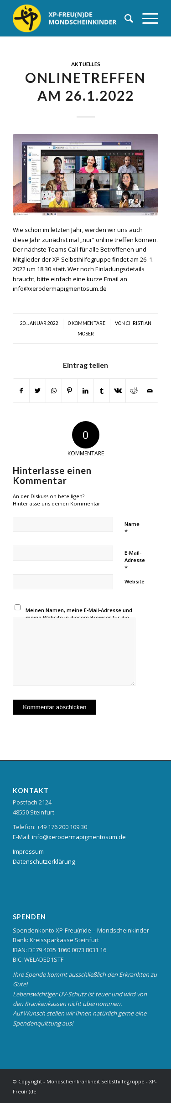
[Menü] (145, 18)
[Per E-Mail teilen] (150, 390)
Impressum (28, 851)
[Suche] (124, 18)
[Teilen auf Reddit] (133, 390)
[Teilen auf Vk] (117, 390)
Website (134, 581)
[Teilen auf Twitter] (37, 390)
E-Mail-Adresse (134, 560)
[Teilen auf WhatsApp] (54, 390)
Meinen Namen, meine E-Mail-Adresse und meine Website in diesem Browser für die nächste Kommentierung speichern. (79, 618)
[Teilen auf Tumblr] (101, 390)
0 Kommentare (86, 323)
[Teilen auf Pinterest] (70, 390)
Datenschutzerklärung (44, 861)
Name (132, 528)
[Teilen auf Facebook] (21, 390)
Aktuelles (85, 64)
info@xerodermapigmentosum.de (79, 837)
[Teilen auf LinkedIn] (85, 390)
